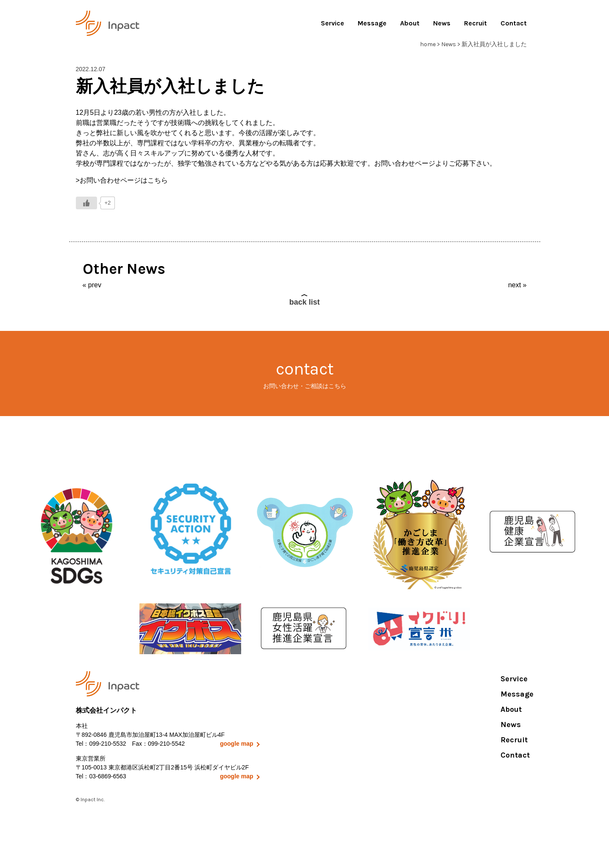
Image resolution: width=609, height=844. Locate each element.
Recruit (475, 23)
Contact (514, 23)
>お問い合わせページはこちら (122, 180)
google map (236, 743)
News (441, 23)
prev (94, 285)
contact (304, 375)
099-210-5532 (107, 743)
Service (332, 23)
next (514, 285)
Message (372, 23)
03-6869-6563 (107, 776)
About (410, 23)
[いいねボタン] (86, 203)
